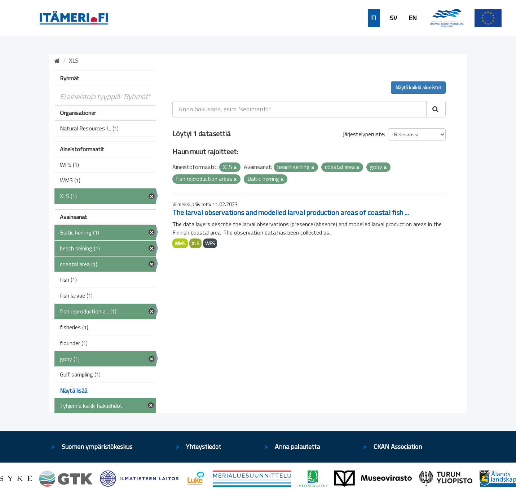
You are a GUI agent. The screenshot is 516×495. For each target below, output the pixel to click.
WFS (210, 243)
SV (393, 18)
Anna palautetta (297, 446)
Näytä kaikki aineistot (418, 87)
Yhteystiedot (203, 446)
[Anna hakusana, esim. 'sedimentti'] (299, 109)
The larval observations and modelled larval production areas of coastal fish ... (290, 212)
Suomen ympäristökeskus (97, 446)
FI (373, 18)
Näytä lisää (73, 390)
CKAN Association (398, 446)
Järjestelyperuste (363, 134)
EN (413, 18)
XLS (195, 243)
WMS (180, 243)
